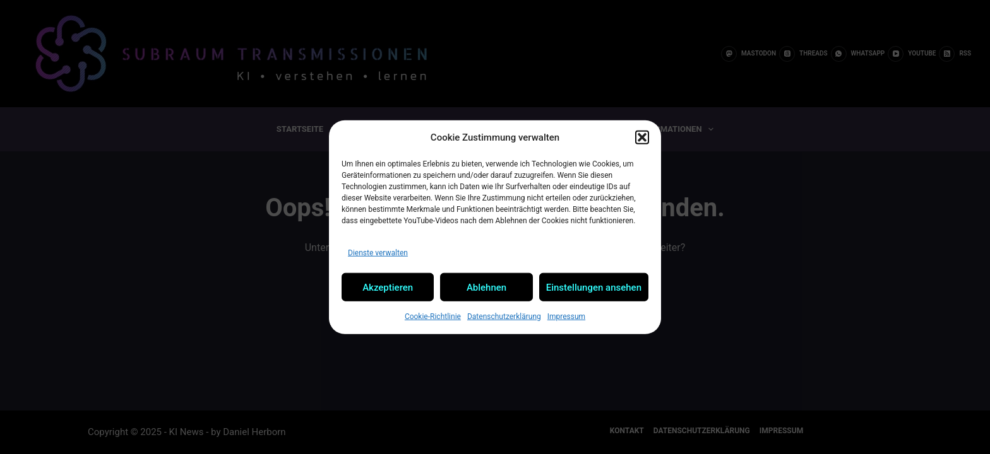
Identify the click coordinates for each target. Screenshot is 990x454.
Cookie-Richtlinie (433, 316)
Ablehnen (486, 287)
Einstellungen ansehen (593, 287)
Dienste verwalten (378, 252)
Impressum (566, 316)
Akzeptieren (387, 287)
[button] (642, 137)
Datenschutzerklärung (504, 316)
